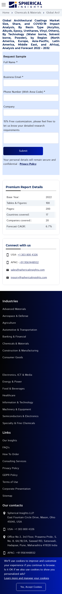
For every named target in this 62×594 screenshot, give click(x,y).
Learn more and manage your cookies (26, 578)
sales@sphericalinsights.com (28, 270)
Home (5, 13)
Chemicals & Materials (28, 13)
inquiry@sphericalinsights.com (29, 277)
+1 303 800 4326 (28, 255)
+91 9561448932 (29, 262)
